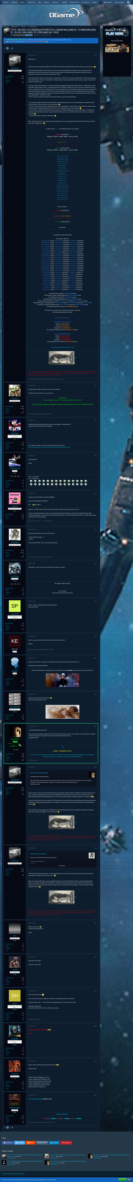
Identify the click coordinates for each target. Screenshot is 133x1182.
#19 (95, 1061)
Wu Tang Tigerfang (35, 1099)
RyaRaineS (38, 35)
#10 (95, 658)
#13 (95, 767)
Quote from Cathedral (38, 854)
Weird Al (9, 1163)
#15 (95, 923)
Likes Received (9, 76)
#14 (95, 848)
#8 (95, 601)
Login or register (119, 2)
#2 (95, 385)
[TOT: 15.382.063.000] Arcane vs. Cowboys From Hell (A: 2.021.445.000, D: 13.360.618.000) (75, 1155)
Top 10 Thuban (97, 1158)
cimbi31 (42, 521)
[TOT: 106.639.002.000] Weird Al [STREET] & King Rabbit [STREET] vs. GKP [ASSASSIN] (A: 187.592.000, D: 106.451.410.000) (41, 1161)
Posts (7, 82)
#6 (95, 529)
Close (129, 1179)
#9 (95, 636)
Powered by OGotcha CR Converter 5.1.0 (61, 347)
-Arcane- (52, 1156)
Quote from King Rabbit (39, 773)
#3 (95, 420)
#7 (95, 563)
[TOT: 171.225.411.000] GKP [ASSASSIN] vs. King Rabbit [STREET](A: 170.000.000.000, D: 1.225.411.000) (79, 1161)
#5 (95, 493)
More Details (122, 1179)
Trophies (8, 80)
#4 (95, 455)
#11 (95, 694)
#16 (95, 957)
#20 (95, 1095)
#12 (95, 726)
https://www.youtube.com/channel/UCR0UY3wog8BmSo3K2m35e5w (48, 447)
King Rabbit (96, 1156)
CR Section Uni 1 (11, 1158)
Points (7, 78)
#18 (95, 1026)
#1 (95, 55)
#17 (95, 991)
